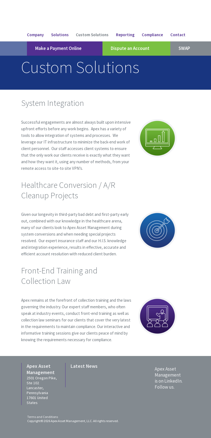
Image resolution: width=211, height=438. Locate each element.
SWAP (191, 48)
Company (35, 34)
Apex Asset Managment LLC (101, 18)
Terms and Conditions (42, 417)
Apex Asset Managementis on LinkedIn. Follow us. (168, 378)
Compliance (152, 34)
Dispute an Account (136, 48)
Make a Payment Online (64, 48)
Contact (177, 34)
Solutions (60, 34)
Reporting (125, 34)
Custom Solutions (92, 34)
